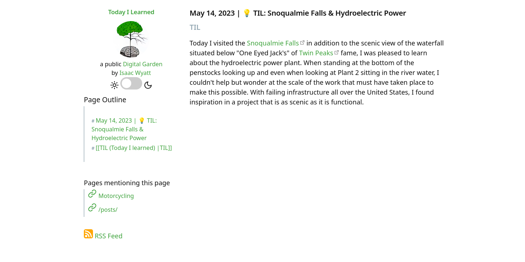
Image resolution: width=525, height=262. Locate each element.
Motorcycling (116, 196)
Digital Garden (142, 64)
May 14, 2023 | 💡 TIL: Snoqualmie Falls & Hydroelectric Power (124, 129)
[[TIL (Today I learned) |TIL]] (134, 148)
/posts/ (108, 210)
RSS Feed (108, 235)
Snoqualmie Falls (273, 43)
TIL (195, 27)
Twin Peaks (316, 52)
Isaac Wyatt (135, 73)
